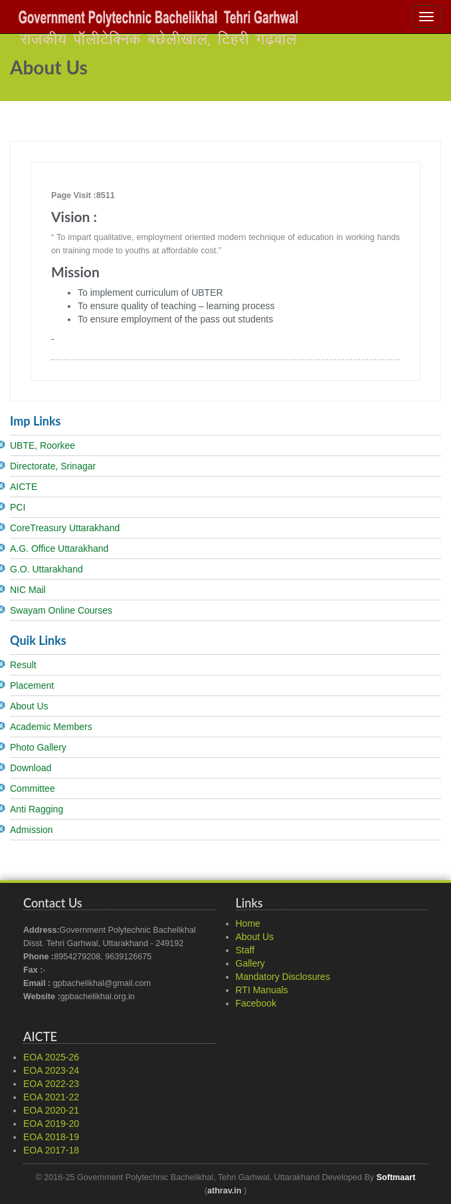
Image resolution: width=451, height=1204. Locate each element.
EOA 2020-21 (51, 1110)
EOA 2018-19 (51, 1137)
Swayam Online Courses (61, 610)
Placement (32, 685)
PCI (17, 507)
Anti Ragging (36, 809)
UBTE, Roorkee (42, 445)
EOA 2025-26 (51, 1057)
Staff (245, 950)
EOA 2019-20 (51, 1123)
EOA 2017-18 (51, 1150)
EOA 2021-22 (51, 1097)
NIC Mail (28, 589)
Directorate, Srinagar (53, 466)
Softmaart (396, 1177)
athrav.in (224, 1190)
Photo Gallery (38, 747)
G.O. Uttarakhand (46, 569)
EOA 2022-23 (51, 1083)
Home (248, 923)
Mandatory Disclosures (283, 976)
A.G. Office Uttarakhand (59, 548)
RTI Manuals (262, 990)
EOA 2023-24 (51, 1070)
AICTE (23, 486)
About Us (29, 706)
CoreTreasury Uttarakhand (65, 528)
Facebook (256, 1003)
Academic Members (51, 726)
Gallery (250, 963)
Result (23, 665)
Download (30, 768)
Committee (32, 788)
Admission (31, 829)
